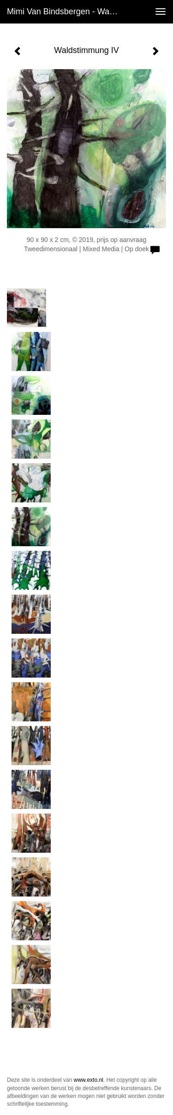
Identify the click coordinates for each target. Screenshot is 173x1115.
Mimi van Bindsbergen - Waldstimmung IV (66, 11)
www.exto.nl (88, 1080)
